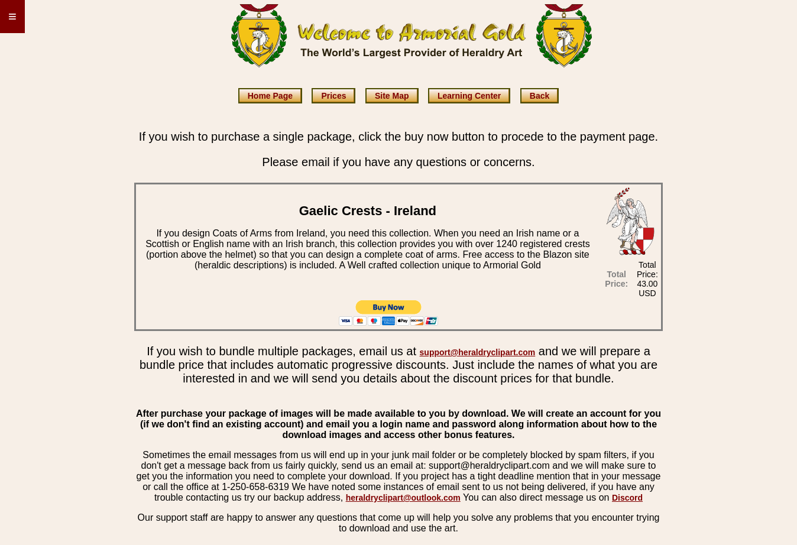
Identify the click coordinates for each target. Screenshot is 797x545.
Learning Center (469, 95)
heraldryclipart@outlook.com (403, 497)
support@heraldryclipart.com (478, 352)
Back (539, 95)
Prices (333, 95)
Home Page (270, 95)
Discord (627, 497)
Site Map (392, 95)
